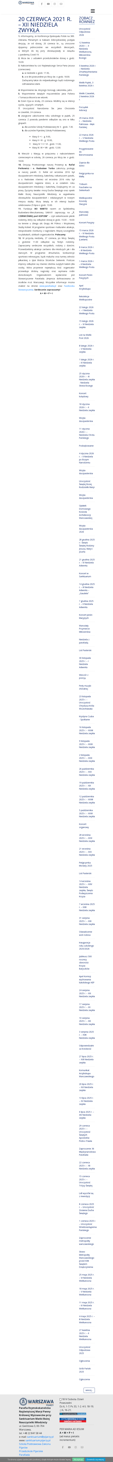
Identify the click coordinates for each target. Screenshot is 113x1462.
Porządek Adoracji (83, 109)
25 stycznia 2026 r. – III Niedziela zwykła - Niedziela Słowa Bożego (87, 379)
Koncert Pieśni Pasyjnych (85, 276)
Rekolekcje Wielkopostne (85, 298)
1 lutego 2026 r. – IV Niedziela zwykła (86, 362)
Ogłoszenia (84, 1360)
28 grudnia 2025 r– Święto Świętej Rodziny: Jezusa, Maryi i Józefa (87, 545)
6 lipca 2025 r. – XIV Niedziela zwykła (86, 1114)
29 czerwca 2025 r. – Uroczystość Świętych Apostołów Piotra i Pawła (85, 1133)
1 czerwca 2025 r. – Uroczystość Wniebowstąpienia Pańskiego (88, 1225)
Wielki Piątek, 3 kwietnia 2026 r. (86, 84)
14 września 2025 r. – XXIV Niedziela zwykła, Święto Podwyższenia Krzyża (86, 889)
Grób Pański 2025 (85, 1370)
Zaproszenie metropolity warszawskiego (86, 1240)
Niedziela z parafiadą (84, 641)
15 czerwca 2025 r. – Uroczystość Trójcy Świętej (85, 1181)
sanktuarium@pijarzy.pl (40, 1436)
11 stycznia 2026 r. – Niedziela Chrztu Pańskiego (87, 433)
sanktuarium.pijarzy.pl (38, 1440)
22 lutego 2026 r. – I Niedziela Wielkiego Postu (86, 310)
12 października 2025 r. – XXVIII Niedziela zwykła (87, 799)
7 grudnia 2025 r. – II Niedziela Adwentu (86, 604)
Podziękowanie (86, 445)
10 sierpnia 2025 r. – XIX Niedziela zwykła (87, 1021)
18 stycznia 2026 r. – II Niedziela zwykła (87, 407)
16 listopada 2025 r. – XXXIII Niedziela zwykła (87, 730)
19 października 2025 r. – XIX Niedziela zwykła (87, 785)
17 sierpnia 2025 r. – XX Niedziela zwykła (87, 1007)
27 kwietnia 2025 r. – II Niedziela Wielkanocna (85, 1335)
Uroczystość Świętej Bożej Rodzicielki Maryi (87, 484)
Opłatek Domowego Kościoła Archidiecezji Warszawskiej (85, 511)
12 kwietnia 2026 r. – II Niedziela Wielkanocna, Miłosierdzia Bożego (85, 50)
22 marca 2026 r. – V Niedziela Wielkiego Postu (86, 137)
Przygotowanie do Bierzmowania (86, 151)
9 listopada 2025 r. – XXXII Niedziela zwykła (87, 744)
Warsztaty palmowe (84, 213)
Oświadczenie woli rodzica (85, 933)
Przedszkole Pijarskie (31, 1451)
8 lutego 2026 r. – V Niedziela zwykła (86, 348)
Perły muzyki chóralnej (85, 687)
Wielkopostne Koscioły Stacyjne (85, 200)
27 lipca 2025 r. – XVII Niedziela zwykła (86, 1059)
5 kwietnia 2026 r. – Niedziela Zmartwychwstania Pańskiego (88, 70)
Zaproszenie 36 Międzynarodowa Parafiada (87, 1151)
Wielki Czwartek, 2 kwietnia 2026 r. (87, 96)
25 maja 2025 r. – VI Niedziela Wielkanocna (86, 1277)
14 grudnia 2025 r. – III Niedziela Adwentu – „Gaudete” (87, 589)
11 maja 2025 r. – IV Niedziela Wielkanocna (86, 1305)
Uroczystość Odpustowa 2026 (84, 31)
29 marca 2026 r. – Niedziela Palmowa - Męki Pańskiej (86, 123)
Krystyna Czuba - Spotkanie (86, 718)
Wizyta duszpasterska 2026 (86, 528)
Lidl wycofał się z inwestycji (86, 1195)
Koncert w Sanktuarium (85, 575)
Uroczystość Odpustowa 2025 (84, 1350)
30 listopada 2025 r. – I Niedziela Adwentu (85, 663)
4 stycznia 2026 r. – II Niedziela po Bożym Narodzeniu (86, 458)
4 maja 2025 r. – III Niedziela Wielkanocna (87, 1319)
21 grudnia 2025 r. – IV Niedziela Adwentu (87, 562)
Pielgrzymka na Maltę (86, 175)
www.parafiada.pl (47, 285)
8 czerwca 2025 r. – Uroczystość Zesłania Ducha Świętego (86, 1209)
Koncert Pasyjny (86, 222)
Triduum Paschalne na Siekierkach (85, 187)
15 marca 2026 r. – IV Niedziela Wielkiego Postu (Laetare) (86, 235)
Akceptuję (78, 1459)
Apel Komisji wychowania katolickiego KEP (86, 979)
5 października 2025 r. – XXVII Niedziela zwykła (87, 813)
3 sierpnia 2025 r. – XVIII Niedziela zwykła (87, 1034)
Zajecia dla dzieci (84, 164)
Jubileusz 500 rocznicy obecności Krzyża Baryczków (85, 962)
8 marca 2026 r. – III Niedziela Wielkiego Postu (86, 250)
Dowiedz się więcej (95, 1459)
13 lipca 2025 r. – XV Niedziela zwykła (86, 1100)
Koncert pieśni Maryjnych (85, 616)
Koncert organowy (84, 825)
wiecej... (89, 1390)
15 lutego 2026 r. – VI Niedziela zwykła (86, 324)
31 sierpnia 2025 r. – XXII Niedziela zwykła (87, 921)
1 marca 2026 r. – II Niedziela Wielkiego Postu (86, 264)
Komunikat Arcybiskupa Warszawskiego (86, 1073)
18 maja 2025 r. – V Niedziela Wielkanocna (86, 1291)
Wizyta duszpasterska (86, 419)
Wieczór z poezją (83, 676)
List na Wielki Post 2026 (85, 336)
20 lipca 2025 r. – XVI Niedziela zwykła (86, 1087)
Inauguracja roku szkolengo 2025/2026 (86, 945)
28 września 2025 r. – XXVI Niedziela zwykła (87, 837)
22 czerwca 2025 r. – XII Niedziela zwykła (87, 1165)
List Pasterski (85, 650)
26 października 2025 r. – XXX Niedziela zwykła (87, 771)
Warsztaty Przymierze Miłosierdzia (84, 628)
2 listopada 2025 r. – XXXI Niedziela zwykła (87, 758)
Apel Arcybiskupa (84, 287)
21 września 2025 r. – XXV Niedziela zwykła (87, 851)
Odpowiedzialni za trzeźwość (86, 1047)
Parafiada (24, 1454)
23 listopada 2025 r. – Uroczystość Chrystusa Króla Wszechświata (86, 702)
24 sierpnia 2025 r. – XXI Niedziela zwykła (87, 993)
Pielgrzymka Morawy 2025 (85, 864)
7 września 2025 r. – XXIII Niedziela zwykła (87, 907)
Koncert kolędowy (83, 395)
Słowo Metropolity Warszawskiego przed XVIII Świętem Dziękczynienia (86, 1259)
